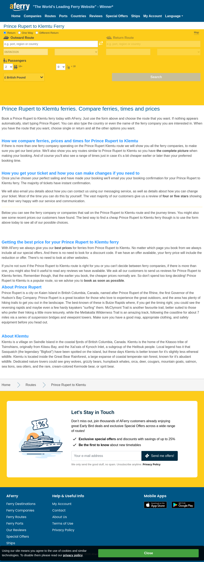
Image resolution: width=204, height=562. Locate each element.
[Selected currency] (24, 77)
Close (148, 553)
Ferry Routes (16, 517)
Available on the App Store (155, 504)
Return (11, 32)
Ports (63, 16)
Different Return (49, 32)
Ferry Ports (14, 523)
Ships (135, 16)
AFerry (12, 496)
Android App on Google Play (183, 504)
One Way (27, 32)
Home (16, 16)
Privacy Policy (152, 464)
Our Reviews (16, 530)
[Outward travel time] (76, 52)
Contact (59, 510)
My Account (152, 16)
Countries (78, 16)
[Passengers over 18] (8, 67)
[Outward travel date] (25, 52)
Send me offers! (159, 456)
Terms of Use (62, 523)
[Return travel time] (179, 52)
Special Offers (117, 16)
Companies (32, 16)
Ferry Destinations (20, 503)
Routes (50, 16)
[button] (174, 16)
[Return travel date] (128, 52)
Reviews (96, 16)
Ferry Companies (20, 510)
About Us (59, 517)
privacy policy (73, 555)
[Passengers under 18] (60, 67)
